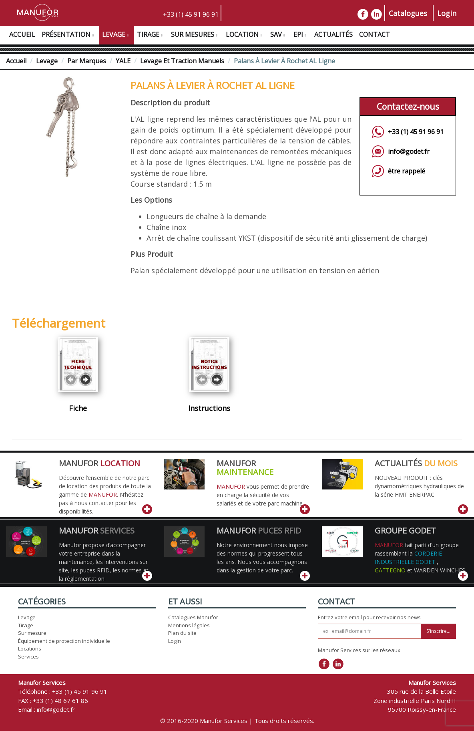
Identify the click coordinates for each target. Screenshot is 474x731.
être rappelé (406, 171)
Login (446, 13)
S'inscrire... (438, 631)
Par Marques (86, 60)
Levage (116, 35)
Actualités (333, 34)
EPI (300, 35)
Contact (374, 34)
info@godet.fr (409, 151)
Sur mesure (32, 632)
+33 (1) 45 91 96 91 (191, 14)
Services (28, 656)
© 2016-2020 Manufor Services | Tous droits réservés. (237, 721)
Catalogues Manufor (193, 617)
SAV (278, 35)
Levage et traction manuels (182, 60)
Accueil (22, 34)
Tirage (151, 35)
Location (245, 35)
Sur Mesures (195, 35)
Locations (29, 648)
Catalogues (408, 13)
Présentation (69, 35)
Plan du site (182, 632)
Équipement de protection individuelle (64, 640)
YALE (123, 60)
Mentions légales (189, 625)
